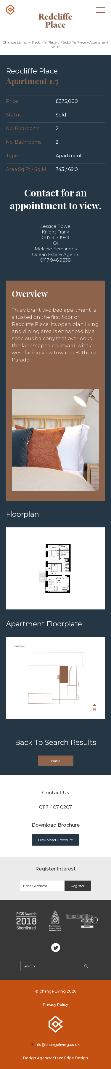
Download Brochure (55, 840)
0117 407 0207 (55, 807)
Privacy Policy (55, 1004)
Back (55, 760)
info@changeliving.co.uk (57, 1044)
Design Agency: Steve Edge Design (55, 1058)
